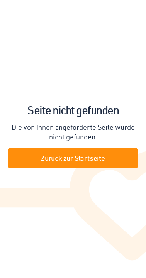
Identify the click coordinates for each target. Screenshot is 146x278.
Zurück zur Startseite (73, 158)
